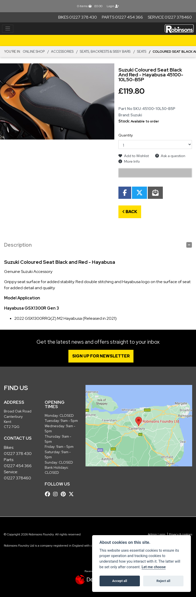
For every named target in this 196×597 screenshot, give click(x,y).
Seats (141, 51)
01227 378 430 (18, 453)
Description (18, 245)
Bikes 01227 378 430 (77, 17)
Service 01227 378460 (170, 17)
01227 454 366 (18, 465)
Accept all (119, 581)
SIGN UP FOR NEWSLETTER (101, 356)
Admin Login (156, 534)
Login (113, 6)
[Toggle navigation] (7, 29)
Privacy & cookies (180, 534)
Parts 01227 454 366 (122, 17)
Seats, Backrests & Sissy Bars (105, 51)
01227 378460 (17, 478)
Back (129, 211)
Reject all (163, 581)
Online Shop (34, 51)
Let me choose (154, 567)
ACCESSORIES (62, 51)
